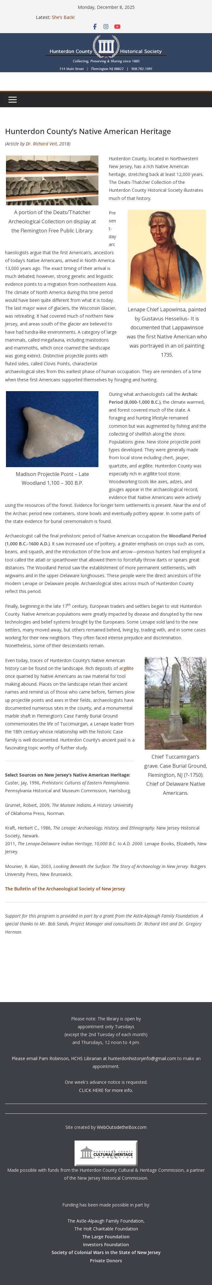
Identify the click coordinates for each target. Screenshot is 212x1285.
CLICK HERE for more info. (106, 1090)
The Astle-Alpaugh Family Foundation (105, 1221)
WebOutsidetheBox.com (122, 1127)
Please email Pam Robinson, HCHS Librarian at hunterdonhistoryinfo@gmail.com (94, 1058)
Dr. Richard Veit (41, 144)
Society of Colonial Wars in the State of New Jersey (106, 1252)
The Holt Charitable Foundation (106, 1229)
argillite (126, 668)
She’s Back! (63, 17)
